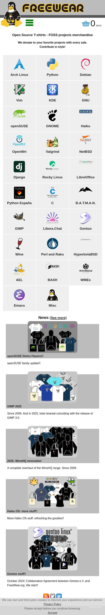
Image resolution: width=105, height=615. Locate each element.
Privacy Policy (52, 604)
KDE (52, 100)
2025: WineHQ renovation (24, 460)
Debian (85, 75)
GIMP (19, 228)
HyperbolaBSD (85, 254)
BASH (52, 280)
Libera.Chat (52, 228)
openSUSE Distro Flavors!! (25, 356)
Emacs (19, 305)
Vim (19, 100)
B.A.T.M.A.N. (86, 203)
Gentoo (86, 228)
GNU (85, 100)
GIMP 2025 (14, 406)
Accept (52, 612)
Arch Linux (19, 75)
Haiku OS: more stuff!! (22, 511)
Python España (19, 203)
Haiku (85, 126)
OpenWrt (19, 151)
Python (52, 75)
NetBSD (85, 151)
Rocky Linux (52, 177)
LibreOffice (86, 177)
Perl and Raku (52, 254)
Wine (19, 254)
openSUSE (19, 126)
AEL (19, 280)
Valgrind (52, 151)
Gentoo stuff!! (16, 573)
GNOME (52, 126)
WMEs (86, 280)
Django (19, 177)
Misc (52, 305)
